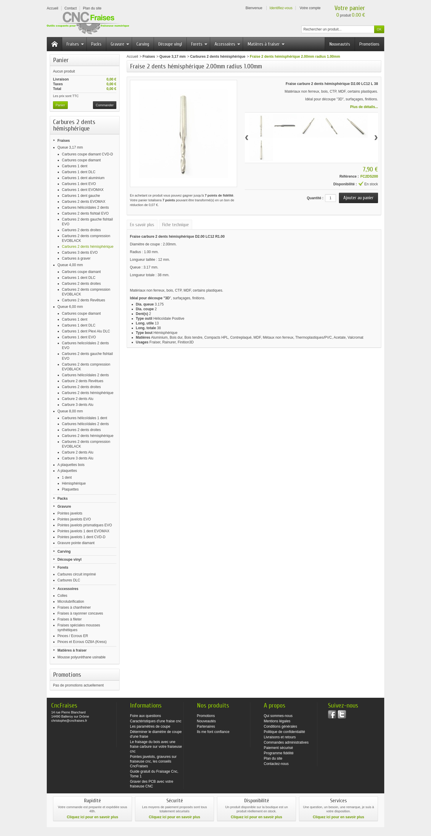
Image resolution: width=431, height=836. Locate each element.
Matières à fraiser (266, 44)
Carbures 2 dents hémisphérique (87, 247)
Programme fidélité (279, 753)
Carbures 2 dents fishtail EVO (85, 213)
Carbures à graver (76, 258)
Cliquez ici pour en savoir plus (92, 817)
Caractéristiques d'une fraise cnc (155, 721)
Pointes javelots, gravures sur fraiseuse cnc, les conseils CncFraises (153, 761)
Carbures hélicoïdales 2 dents (85, 207)
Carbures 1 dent (74, 166)
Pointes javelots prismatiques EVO (84, 525)
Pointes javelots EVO (74, 519)
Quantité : (315, 198)
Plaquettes (70, 489)
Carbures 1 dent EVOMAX (83, 190)
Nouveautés (339, 44)
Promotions (369, 44)
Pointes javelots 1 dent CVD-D (81, 537)
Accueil (132, 56)
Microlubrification (70, 601)
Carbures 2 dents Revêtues (83, 300)
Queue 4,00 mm (70, 265)
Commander (105, 105)
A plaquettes (67, 471)
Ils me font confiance (213, 732)
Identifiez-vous (281, 8)
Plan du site (273, 758)
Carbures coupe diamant (81, 160)
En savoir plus (142, 224)
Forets (199, 44)
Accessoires (227, 44)
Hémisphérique (74, 483)
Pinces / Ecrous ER (72, 636)
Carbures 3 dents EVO (80, 252)
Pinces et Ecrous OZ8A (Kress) (82, 642)
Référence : (349, 176)
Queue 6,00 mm (70, 307)
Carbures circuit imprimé (76, 574)
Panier (61, 60)
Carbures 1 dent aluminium (83, 178)
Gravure (120, 44)
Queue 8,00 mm (70, 411)
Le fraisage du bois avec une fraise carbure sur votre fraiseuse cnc (156, 746)
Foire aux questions (145, 716)
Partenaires (206, 726)
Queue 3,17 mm (70, 147)
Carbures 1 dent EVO (79, 184)
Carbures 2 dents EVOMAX (83, 202)
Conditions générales (280, 726)
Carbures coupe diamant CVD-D (87, 154)
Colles (62, 596)
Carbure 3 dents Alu (77, 405)
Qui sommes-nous (278, 716)
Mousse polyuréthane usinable (81, 657)
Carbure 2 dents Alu (77, 399)
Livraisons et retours (280, 737)
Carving (142, 44)
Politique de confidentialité (284, 732)
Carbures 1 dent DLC (78, 172)
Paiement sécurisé (278, 748)
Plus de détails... (364, 107)
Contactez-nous (276, 764)
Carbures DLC (68, 580)
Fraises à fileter (69, 619)
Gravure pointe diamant (75, 543)
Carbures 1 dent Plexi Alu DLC (86, 331)
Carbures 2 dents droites (81, 230)
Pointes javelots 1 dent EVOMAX (83, 531)
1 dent (67, 477)
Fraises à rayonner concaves (80, 613)
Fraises (75, 44)
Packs (96, 44)
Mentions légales (277, 721)
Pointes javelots (69, 513)
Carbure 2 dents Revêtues (82, 381)
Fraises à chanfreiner (74, 607)
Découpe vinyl (170, 44)
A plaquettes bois (70, 465)
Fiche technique (175, 224)
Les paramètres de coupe (150, 726)
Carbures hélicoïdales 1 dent (84, 418)
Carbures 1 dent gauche (81, 196)
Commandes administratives (286, 742)
